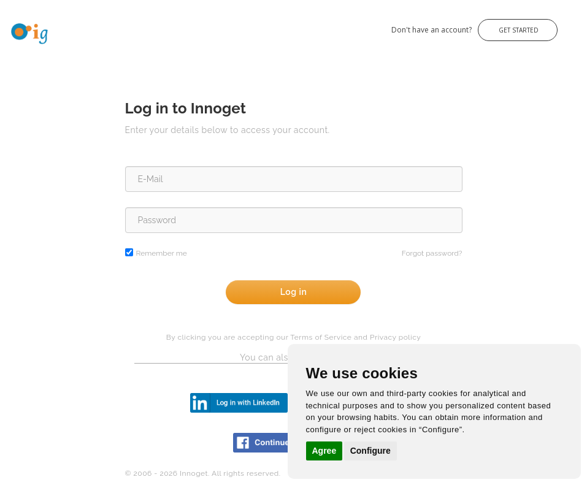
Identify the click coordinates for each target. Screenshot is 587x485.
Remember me (161, 253)
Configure (370, 451)
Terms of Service (320, 337)
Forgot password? (432, 253)
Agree (324, 451)
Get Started (518, 30)
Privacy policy (395, 337)
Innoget (12, 23)
